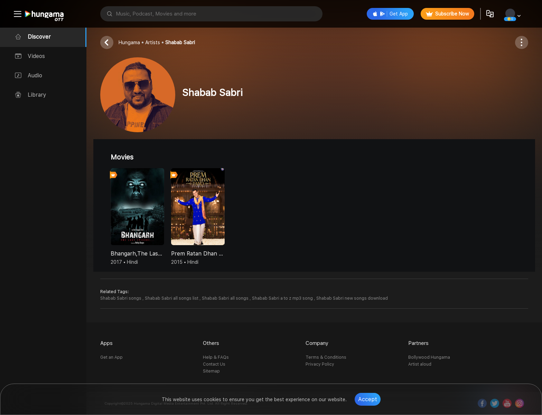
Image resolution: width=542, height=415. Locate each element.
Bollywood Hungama (429, 357)
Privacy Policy (320, 364)
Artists (152, 42)
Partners (418, 343)
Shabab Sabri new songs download (352, 298)
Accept (367, 399)
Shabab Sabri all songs (226, 298)
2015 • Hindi (184, 262)
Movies (122, 157)
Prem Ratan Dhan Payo (198, 253)
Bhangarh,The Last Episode (137, 253)
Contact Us (214, 364)
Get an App (111, 357)
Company (317, 343)
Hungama (129, 42)
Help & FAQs (216, 357)
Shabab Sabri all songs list (172, 298)
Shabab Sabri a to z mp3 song (283, 298)
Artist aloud (419, 364)
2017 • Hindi (124, 262)
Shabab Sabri (180, 42)
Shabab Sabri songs (121, 298)
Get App (390, 14)
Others (211, 343)
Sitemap (211, 371)
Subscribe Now (447, 13)
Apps (106, 343)
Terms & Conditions (326, 357)
